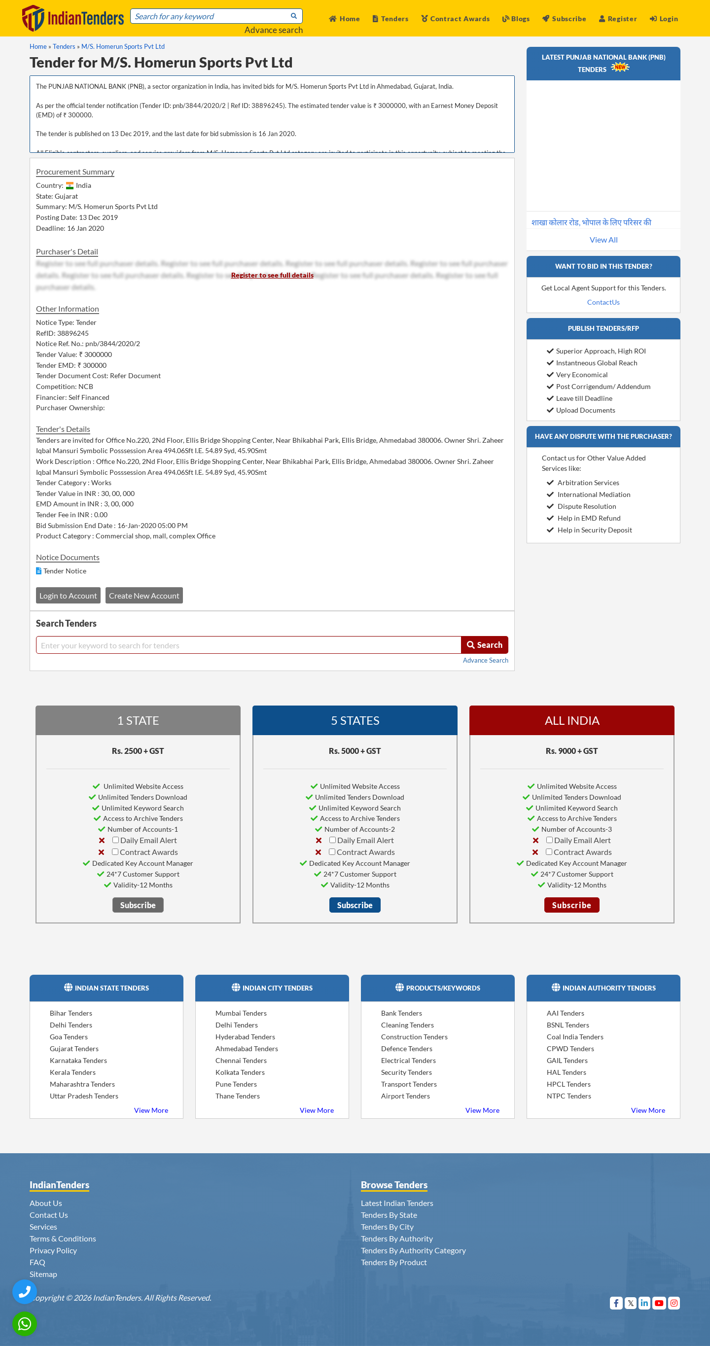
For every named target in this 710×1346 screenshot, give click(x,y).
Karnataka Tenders (78, 1060)
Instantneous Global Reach (592, 362)
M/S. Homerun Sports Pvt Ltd (123, 46)
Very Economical (577, 374)
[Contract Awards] (115, 852)
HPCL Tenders (569, 1084)
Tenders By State (389, 1214)
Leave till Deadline (579, 398)
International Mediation (589, 494)
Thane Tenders (237, 1096)
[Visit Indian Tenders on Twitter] (631, 1303)
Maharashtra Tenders (82, 1084)
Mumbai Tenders (241, 1013)
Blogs (516, 18)
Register (618, 18)
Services (43, 1226)
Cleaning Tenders (407, 1025)
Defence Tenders (406, 1048)
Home (344, 18)
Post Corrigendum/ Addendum (599, 386)
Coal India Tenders (575, 1036)
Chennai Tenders (241, 1060)
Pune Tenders (236, 1084)
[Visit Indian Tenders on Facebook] (616, 1303)
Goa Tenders (69, 1036)
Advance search (274, 30)
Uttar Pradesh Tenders (84, 1096)
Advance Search (485, 660)
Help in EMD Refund (584, 518)
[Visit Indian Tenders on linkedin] (645, 1303)
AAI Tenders (565, 1013)
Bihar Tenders (71, 1013)
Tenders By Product (394, 1262)
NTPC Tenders (569, 1096)
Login (664, 18)
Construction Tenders (414, 1036)
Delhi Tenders (71, 1025)
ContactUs (603, 302)
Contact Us (49, 1214)
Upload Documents (581, 410)
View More (151, 1110)
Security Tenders (406, 1072)
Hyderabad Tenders (245, 1036)
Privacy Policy (53, 1250)
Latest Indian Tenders (397, 1202)
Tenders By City (387, 1226)
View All (604, 239)
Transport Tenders (409, 1084)
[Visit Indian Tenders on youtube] (659, 1303)
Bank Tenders (401, 1013)
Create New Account (144, 595)
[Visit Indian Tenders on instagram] (674, 1303)
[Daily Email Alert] (115, 840)
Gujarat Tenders (74, 1048)
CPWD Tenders (570, 1048)
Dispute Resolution (581, 506)
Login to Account (68, 595)
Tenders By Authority (397, 1238)
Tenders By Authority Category (413, 1250)
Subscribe (564, 18)
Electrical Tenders (408, 1060)
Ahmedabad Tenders (246, 1048)
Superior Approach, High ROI (596, 351)
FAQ (37, 1262)
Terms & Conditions (63, 1238)
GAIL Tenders (567, 1060)
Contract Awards (455, 18)
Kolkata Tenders (240, 1072)
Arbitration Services (583, 482)
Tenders (391, 18)
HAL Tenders (566, 1072)
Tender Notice (64, 571)
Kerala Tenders (73, 1072)
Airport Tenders (405, 1096)
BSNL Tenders (568, 1025)
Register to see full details (272, 275)
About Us (46, 1202)
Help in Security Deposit (589, 530)
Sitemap (43, 1273)
